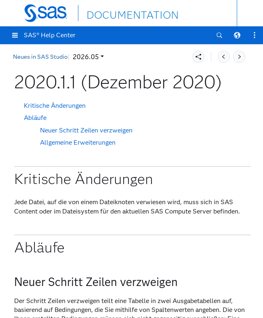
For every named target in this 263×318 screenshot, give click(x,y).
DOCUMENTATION (115, 13)
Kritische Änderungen (55, 105)
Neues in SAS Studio (40, 56)
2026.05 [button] (86, 57)
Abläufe (35, 118)
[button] (15, 35)
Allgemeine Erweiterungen (78, 142)
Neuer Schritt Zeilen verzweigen (86, 130)
